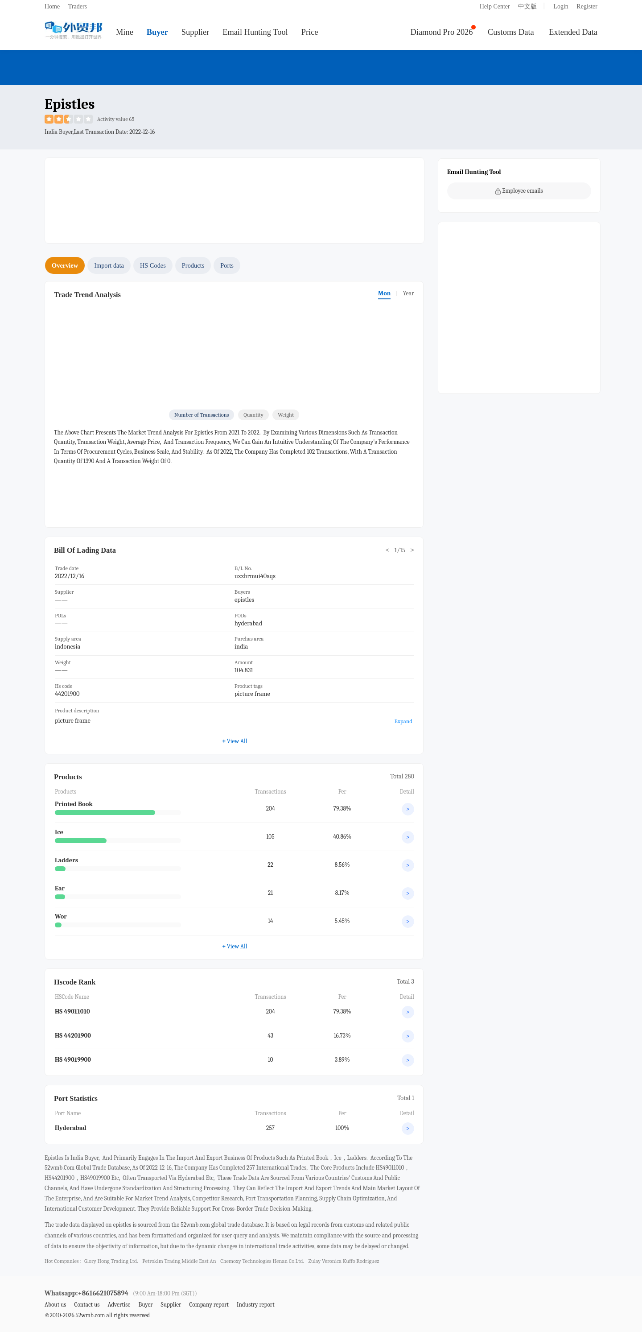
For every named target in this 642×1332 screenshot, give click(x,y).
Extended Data (573, 32)
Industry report (256, 1304)
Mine (124, 32)
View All (234, 741)
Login (560, 6)
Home (52, 6)
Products (193, 265)
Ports (227, 265)
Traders (77, 6)
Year (408, 293)
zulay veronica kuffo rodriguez (343, 1261)
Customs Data (511, 32)
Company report (208, 1304)
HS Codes (153, 265)
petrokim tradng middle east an (179, 1261)
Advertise (118, 1304)
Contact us (86, 1304)
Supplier (195, 32)
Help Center (495, 6)
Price (309, 32)
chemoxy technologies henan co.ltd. (262, 1261)
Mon (384, 293)
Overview (65, 265)
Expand (403, 721)
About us (55, 1304)
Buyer (157, 32)
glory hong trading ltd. (111, 1261)
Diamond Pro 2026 (442, 32)
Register (586, 6)
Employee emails (519, 190)
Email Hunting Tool (255, 32)
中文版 (527, 6)
